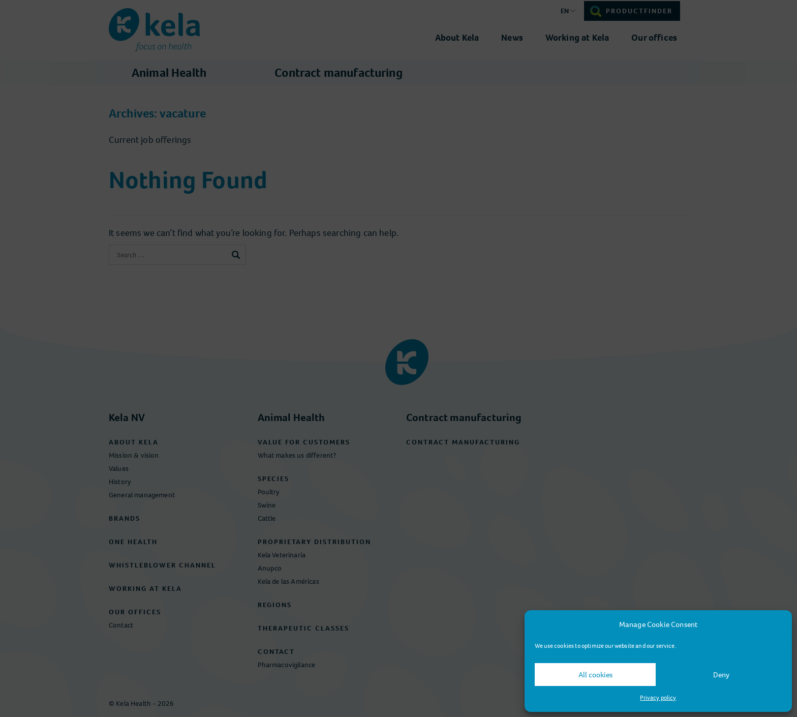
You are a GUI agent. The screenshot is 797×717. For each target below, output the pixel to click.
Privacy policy (658, 698)
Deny (721, 675)
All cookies (595, 675)
